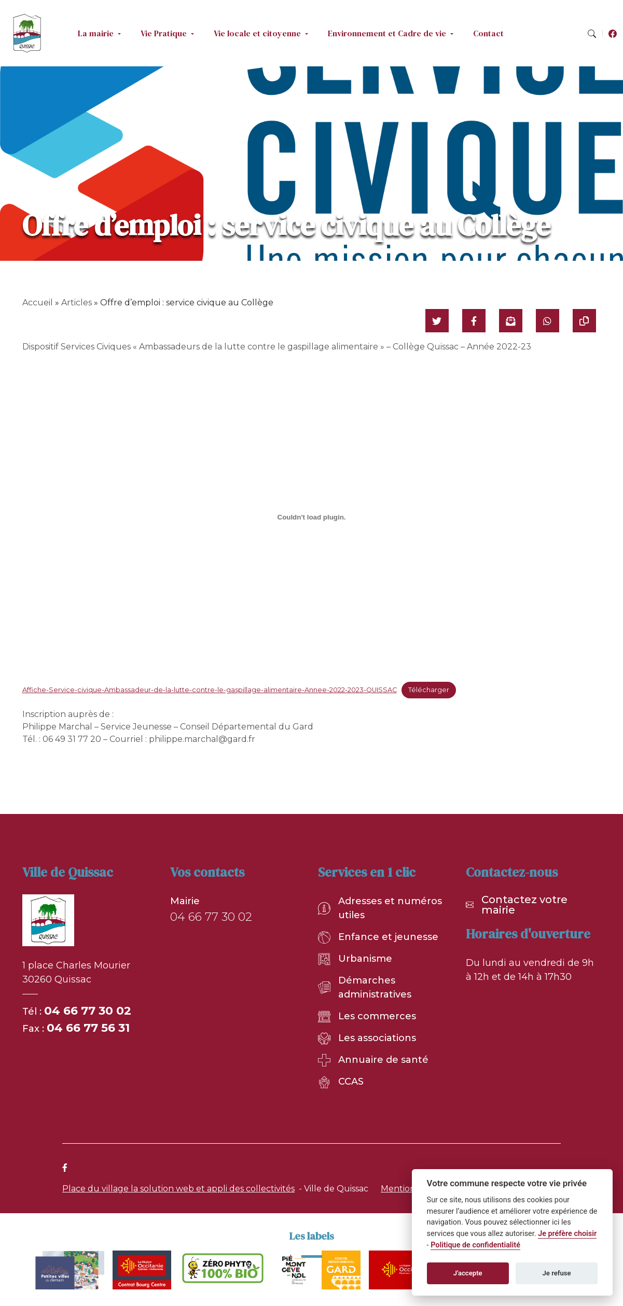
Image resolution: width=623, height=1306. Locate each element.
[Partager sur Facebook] (474, 320)
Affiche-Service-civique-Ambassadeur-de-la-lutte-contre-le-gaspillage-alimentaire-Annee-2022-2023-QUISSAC (209, 690)
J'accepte (467, 1273)
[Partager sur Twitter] (437, 320)
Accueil (37, 302)
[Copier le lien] (584, 320)
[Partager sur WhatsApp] (547, 320)
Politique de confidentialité (475, 1245)
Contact (488, 33)
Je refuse (557, 1273)
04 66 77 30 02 (87, 1011)
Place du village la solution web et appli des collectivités (178, 1188)
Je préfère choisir (567, 1233)
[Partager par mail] (510, 320)
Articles (76, 302)
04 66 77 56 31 (88, 1028)
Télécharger (428, 690)
